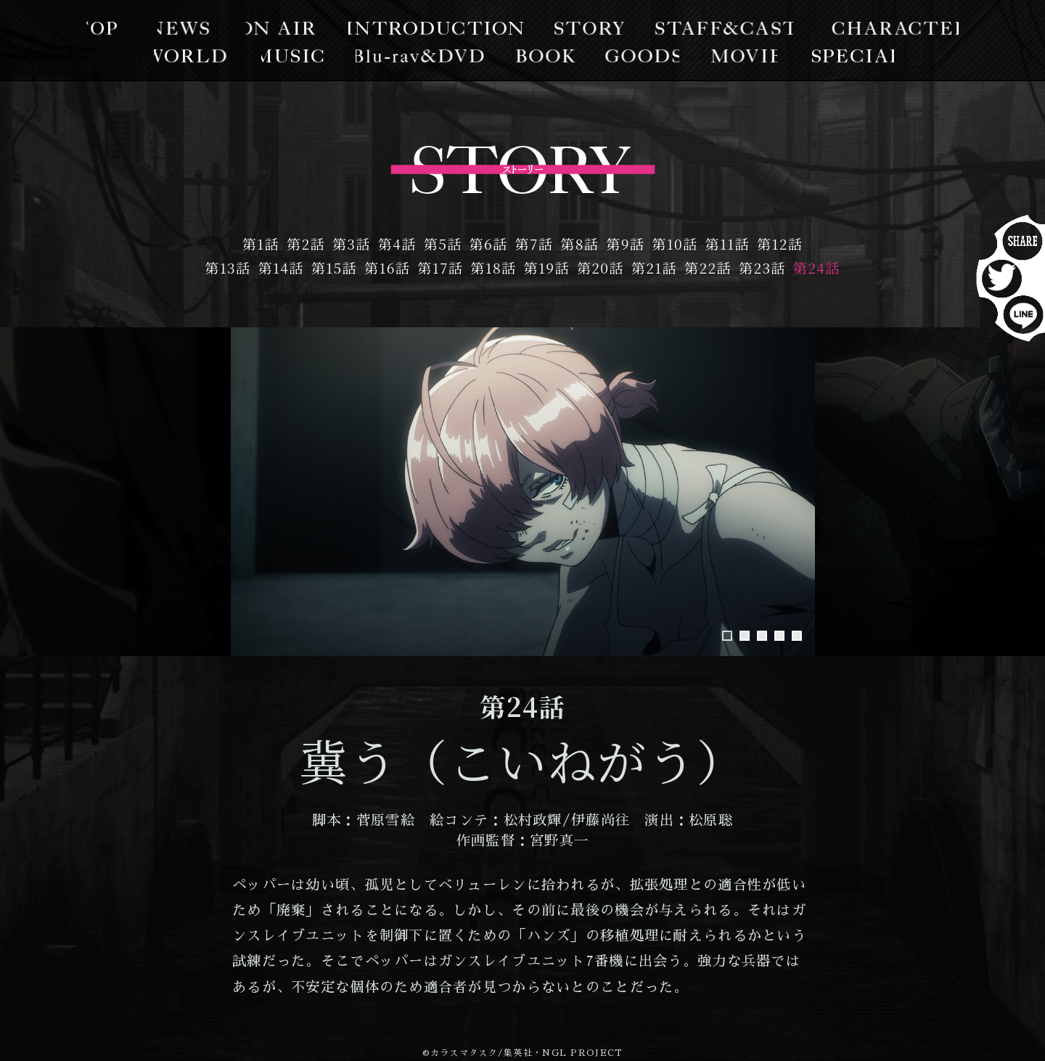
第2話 (306, 243)
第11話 (727, 243)
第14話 (281, 267)
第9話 (625, 243)
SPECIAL (843, 55)
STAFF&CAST (719, 28)
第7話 (534, 243)
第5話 (443, 243)
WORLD (199, 55)
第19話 (547, 267)
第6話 (489, 243)
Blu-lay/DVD (423, 55)
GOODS (638, 55)
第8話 (579, 243)
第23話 (762, 267)
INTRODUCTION (439, 28)
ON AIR (286, 28)
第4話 (397, 243)
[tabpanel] (523, 491)
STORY (587, 28)
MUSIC (299, 55)
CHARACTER (884, 28)
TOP (114, 28)
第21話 (654, 267)
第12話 (780, 243)
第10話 (674, 243)
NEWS (192, 28)
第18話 (493, 267)
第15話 (334, 267)
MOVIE (737, 55)
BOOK (545, 55)
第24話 (816, 267)
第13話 (227, 267)
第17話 (440, 267)
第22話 (708, 267)
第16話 (387, 267)
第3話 (351, 243)
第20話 (600, 267)
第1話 (260, 243)
